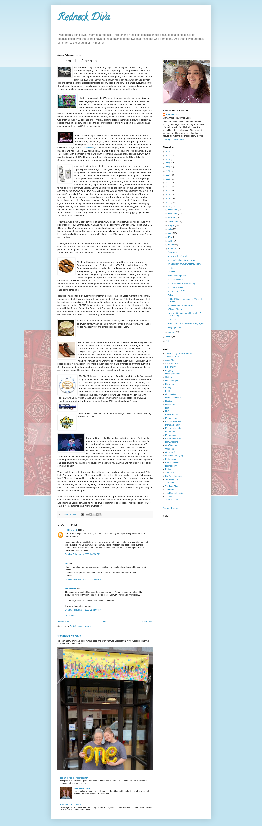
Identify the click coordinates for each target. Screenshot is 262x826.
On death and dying (174, 455)
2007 (168, 202)
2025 (168, 151)
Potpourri (172, 319)
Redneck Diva (83, 18)
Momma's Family (172, 425)
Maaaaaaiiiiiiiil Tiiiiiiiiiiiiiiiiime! (180, 305)
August (171, 225)
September (173, 221)
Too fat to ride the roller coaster (74, 778)
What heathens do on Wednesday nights (186, 323)
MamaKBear (71, 588)
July (170, 229)
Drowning (169, 384)
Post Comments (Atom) (80, 626)
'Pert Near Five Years (69, 635)
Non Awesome (171, 442)
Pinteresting (170, 459)
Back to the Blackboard (70, 804)
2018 (168, 163)
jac (66, 563)
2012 (168, 183)
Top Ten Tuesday (175, 287)
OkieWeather (171, 445)
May (170, 237)
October (172, 217)
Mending (171, 272)
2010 (168, 190)
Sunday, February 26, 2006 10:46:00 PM (83, 579)
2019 (168, 159)
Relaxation (172, 295)
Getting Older (171, 394)
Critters (168, 377)
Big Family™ (171, 367)
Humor (168, 408)
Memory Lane (171, 418)
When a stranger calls (177, 276)
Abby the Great (172, 357)
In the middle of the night (179, 256)
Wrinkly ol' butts (175, 309)
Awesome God (171, 363)
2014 (168, 175)
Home (105, 621)
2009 (168, 194)
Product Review (172, 462)
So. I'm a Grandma (173, 476)
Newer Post (63, 621)
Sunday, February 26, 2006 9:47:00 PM (82, 554)
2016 (168, 167)
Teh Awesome (171, 479)
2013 (168, 179)
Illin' (167, 411)
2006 (168, 206)
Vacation (169, 496)
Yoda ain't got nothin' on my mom (182, 260)
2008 (168, 198)
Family (168, 387)
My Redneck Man (173, 438)
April (170, 241)
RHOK (168, 469)
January (172, 332)
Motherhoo (170, 432)
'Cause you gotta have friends (178, 353)
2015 (168, 171)
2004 (168, 341)
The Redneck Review (174, 493)
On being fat (170, 452)
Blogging (169, 370)
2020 (168, 155)
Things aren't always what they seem (184, 264)
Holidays (169, 401)
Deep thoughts (171, 380)
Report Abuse (170, 508)
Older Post (147, 621)
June (170, 233)
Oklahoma (169, 449)
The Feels (169, 489)
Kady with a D (171, 415)
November (173, 213)
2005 (168, 337)
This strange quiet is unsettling (181, 283)
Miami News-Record (174, 421)
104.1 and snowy (175, 279)
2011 (168, 187)
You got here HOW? (177, 291)
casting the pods (172, 374)
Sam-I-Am (169, 472)
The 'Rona (169, 483)
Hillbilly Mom (88, 147)
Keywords (172, 252)
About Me (169, 360)
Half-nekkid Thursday (83, 788)
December (173, 210)
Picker (170, 268)
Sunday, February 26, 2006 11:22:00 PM (83, 610)
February (172, 249)
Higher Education (173, 398)
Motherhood (170, 435)
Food (167, 391)
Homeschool (170, 404)
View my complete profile (174, 139)
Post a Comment (69, 616)
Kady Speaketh (174, 327)
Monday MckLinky (173, 428)
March (171, 245)
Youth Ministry (171, 500)
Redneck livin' (171, 466)
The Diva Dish (171, 486)
